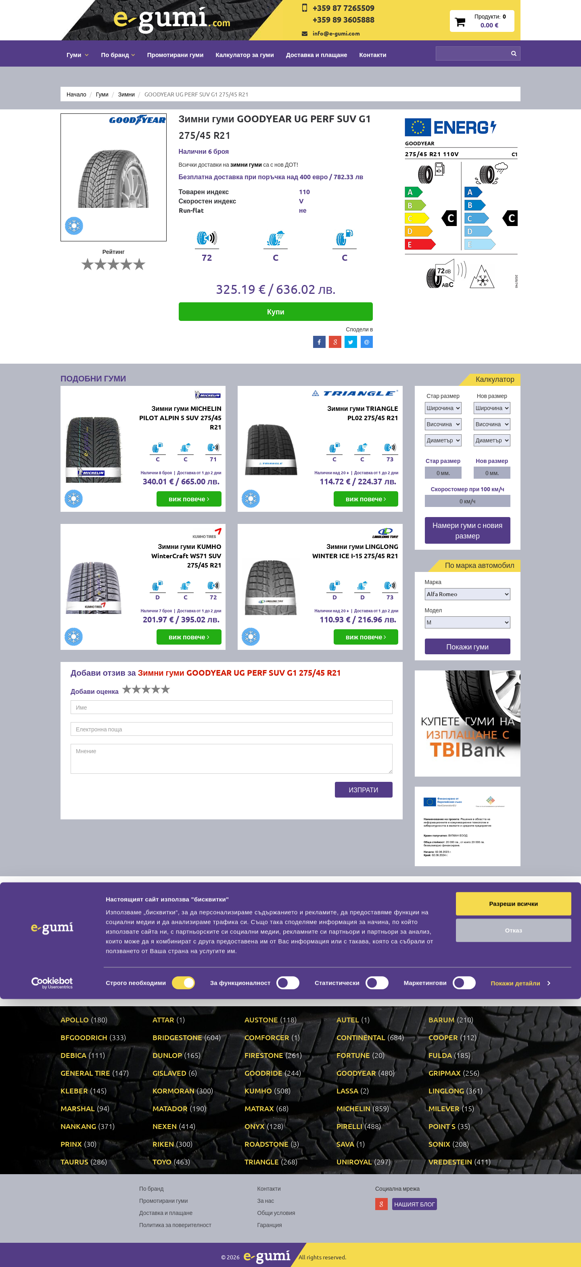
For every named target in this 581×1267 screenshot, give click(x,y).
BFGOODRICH (84, 1037)
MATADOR (170, 1108)
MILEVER (444, 1108)
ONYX (255, 1126)
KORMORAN (173, 1090)
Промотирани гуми (175, 54)
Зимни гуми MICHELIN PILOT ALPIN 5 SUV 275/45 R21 (180, 417)
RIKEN (163, 1143)
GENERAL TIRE (85, 1072)
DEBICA (73, 1055)
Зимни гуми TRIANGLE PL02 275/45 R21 (362, 413)
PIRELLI (349, 1126)
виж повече (189, 498)
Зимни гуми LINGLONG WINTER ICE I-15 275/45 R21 (355, 551)
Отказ (513, 1198)
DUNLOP (167, 1055)
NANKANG (78, 1126)
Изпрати (363, 789)
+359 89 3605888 (343, 19)
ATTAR (163, 1019)
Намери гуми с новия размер (468, 530)
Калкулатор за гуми (244, 54)
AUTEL (347, 1019)
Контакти (373, 54)
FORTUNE (353, 1055)
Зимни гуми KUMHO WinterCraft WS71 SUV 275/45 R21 (186, 555)
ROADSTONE (266, 1143)
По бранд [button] (118, 54)
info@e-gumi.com (336, 33)
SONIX (439, 1143)
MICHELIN (353, 1108)
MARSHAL (78, 1108)
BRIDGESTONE (177, 1037)
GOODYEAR (356, 1072)
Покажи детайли (516, 1251)
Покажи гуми (467, 646)
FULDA (440, 1055)
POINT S (442, 1126)
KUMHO (258, 1090)
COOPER (443, 1037)
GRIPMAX (444, 1072)
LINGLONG (446, 1090)
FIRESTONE (264, 1055)
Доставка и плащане (316, 54)
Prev (497, 890)
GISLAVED (169, 1072)
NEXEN (165, 1126)
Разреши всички (513, 1171)
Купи (275, 311)
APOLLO (75, 1019)
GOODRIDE (263, 1072)
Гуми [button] (78, 54)
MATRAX (259, 1108)
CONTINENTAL (360, 1037)
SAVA (345, 1143)
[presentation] (132, 797)
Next (514, 890)
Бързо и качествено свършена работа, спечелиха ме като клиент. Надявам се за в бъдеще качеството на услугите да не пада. (172, 923)
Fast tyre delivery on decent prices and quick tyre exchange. (408, 919)
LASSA (347, 1090)
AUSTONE (261, 1019)
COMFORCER (267, 1037)
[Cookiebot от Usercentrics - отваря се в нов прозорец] (52, 1251)
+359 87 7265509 (343, 7)
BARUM (441, 1019)
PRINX (71, 1143)
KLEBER (74, 1090)
